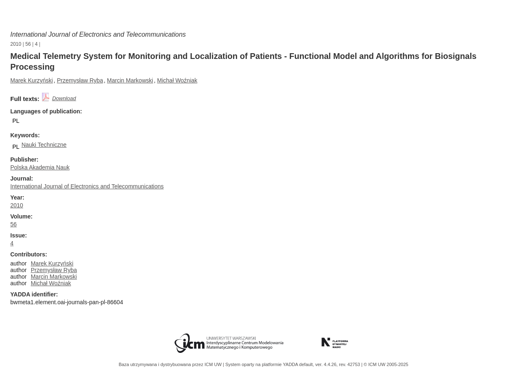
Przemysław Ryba (80, 80)
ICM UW (214, 364)
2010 (15, 44)
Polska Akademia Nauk (40, 167)
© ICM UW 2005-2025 (386, 364)
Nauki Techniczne (43, 144)
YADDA (291, 364)
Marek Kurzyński (31, 80)
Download (64, 98)
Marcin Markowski (130, 80)
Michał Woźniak (177, 80)
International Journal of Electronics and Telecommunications (98, 34)
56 (28, 44)
